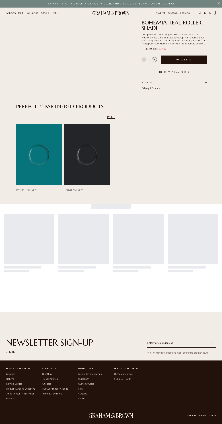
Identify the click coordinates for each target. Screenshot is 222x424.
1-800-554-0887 (122, 378)
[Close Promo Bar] (218, 4)
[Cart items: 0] (215, 13)
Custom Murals (86, 383)
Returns (10, 378)
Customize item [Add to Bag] (184, 60)
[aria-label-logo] (111, 415)
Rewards (10, 398)
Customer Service (123, 373)
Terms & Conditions (52, 393)
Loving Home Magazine (90, 373)
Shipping (10, 373)
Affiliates (46, 383)
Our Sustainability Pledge (55, 388)
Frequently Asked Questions (20, 388)
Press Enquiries (50, 378)
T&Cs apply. (168, 3)
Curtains (82, 393)
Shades (82, 398)
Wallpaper (83, 378)
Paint (111, 116)
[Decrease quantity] (144, 60)
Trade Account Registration (20, 393)
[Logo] (111, 13)
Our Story (47, 373)
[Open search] (199, 13)
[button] (174, 82)
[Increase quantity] (154, 60)
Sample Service (14, 383)
